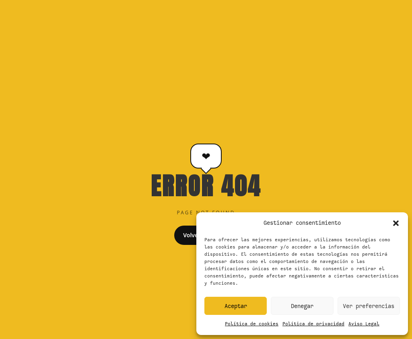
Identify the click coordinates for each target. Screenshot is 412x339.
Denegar (302, 306)
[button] (396, 223)
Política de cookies (251, 324)
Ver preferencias (368, 306)
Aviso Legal (363, 324)
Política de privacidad (313, 324)
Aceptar (236, 306)
